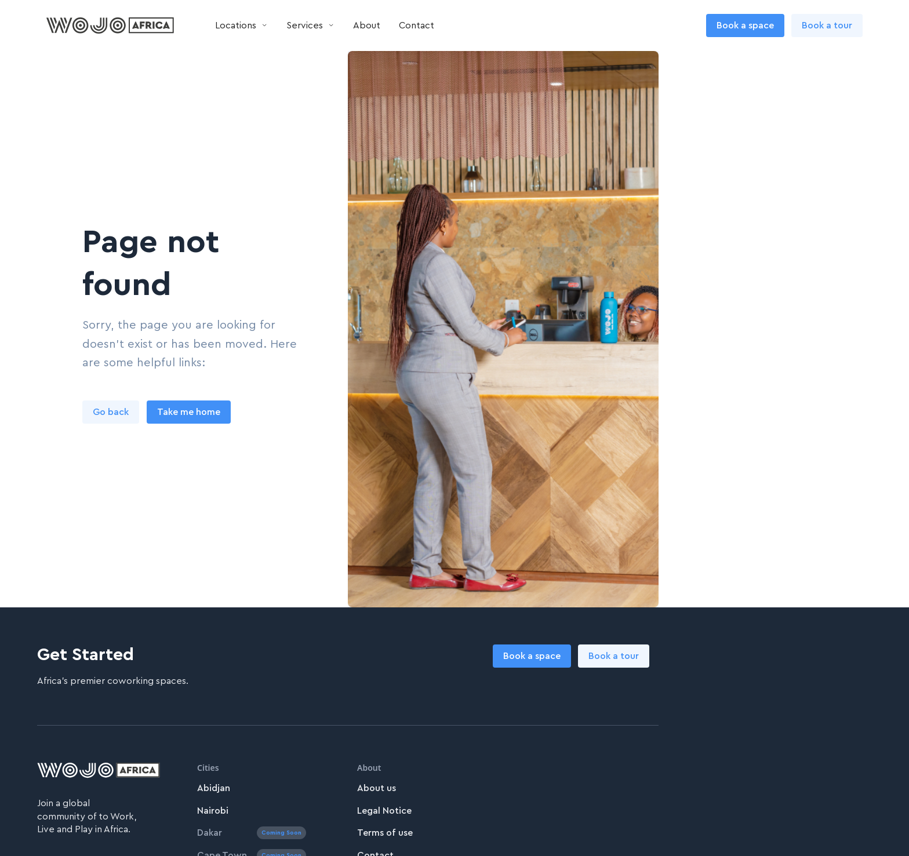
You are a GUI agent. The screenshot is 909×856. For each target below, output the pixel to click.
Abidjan (213, 788)
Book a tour (827, 25)
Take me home (188, 412)
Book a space (745, 25)
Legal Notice (384, 810)
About (366, 25)
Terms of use (385, 832)
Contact (416, 25)
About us (376, 788)
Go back (111, 412)
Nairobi (212, 810)
